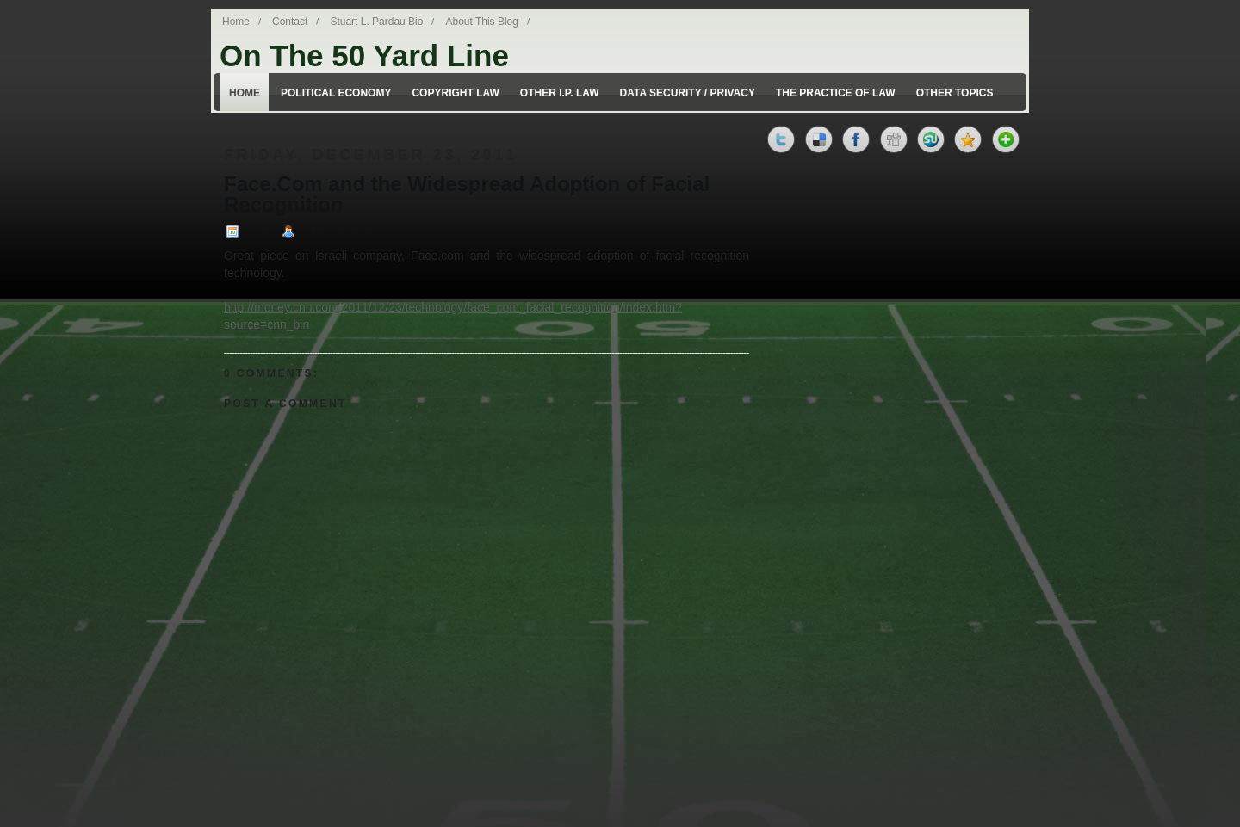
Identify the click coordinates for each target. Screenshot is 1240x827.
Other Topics (955, 93)
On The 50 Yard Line (364, 55)
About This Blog (481, 21)
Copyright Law (455, 93)
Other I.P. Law (559, 93)
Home (236, 21)
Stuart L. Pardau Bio (376, 21)
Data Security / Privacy (687, 93)
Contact (289, 21)
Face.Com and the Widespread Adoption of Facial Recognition (467, 194)
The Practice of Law (836, 93)
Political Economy (336, 93)
